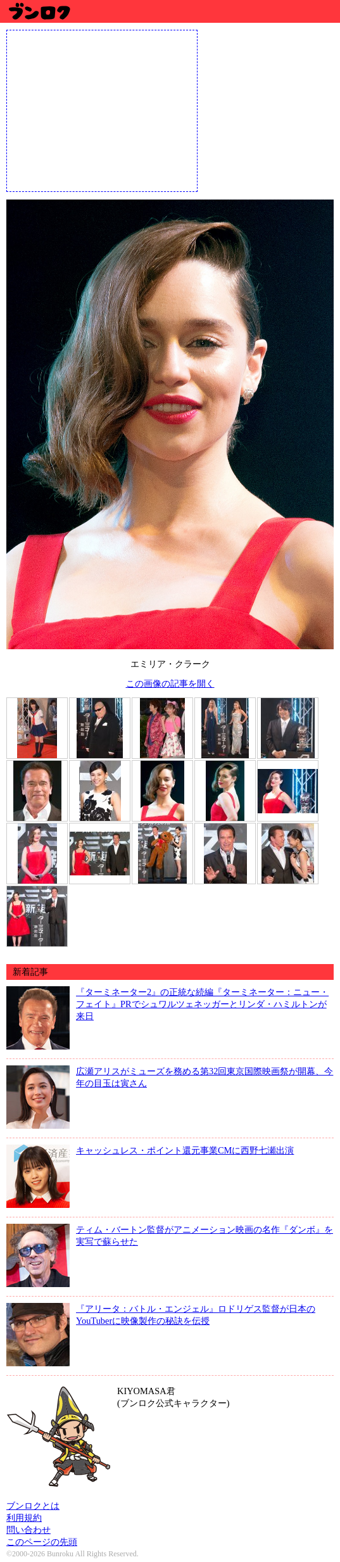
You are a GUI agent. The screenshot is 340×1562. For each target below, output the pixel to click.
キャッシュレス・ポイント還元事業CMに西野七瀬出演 (185, 1150)
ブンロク (39, 11)
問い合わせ (28, 1530)
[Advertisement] (102, 109)
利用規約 (24, 1518)
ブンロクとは (33, 1506)
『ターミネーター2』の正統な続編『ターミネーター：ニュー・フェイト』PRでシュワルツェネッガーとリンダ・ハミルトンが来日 (202, 1004)
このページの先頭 (41, 1542)
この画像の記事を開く (170, 683)
